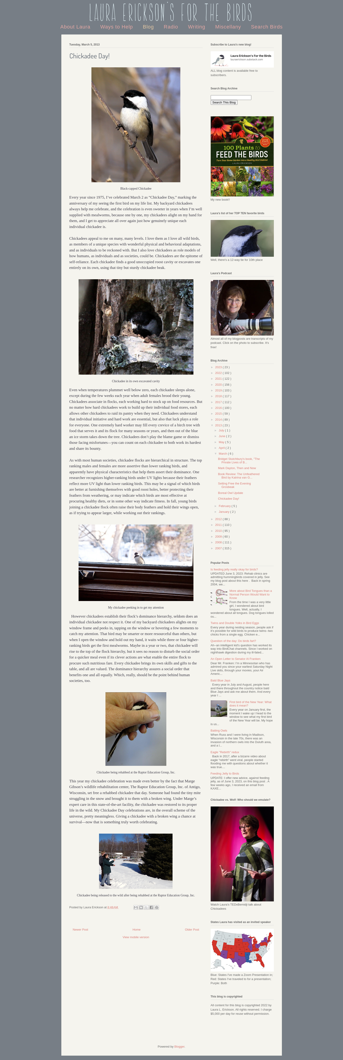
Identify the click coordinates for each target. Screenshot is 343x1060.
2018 (219, 396)
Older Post (192, 929)
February (225, 506)
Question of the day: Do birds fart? (233, 641)
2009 (219, 536)
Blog (149, 27)
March (223, 453)
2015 (219, 413)
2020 (219, 384)
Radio (172, 27)
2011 (219, 525)
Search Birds (267, 27)
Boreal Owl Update (230, 493)
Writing (197, 27)
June (222, 436)
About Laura (76, 27)
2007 (219, 548)
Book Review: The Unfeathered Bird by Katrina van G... (238, 475)
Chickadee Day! (228, 498)
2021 (219, 378)
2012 (219, 519)
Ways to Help (117, 27)
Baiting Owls (219, 730)
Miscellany (229, 27)
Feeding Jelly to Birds (225, 773)
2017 (219, 402)
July (222, 430)
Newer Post (80, 929)
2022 (219, 373)
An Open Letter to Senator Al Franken (236, 659)
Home (137, 929)
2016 (219, 408)
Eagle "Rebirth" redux (225, 752)
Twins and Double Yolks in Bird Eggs (235, 623)
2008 (219, 542)
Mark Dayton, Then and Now (237, 468)
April (222, 448)
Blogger (179, 1046)
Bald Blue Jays (220, 680)
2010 (219, 531)
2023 (219, 367)
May (222, 442)
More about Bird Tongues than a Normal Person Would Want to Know (251, 594)
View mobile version (136, 937)
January (224, 511)
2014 (219, 419)
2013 (219, 425)
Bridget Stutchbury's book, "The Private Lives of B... (239, 460)
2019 (219, 390)
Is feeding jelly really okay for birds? (234, 569)
